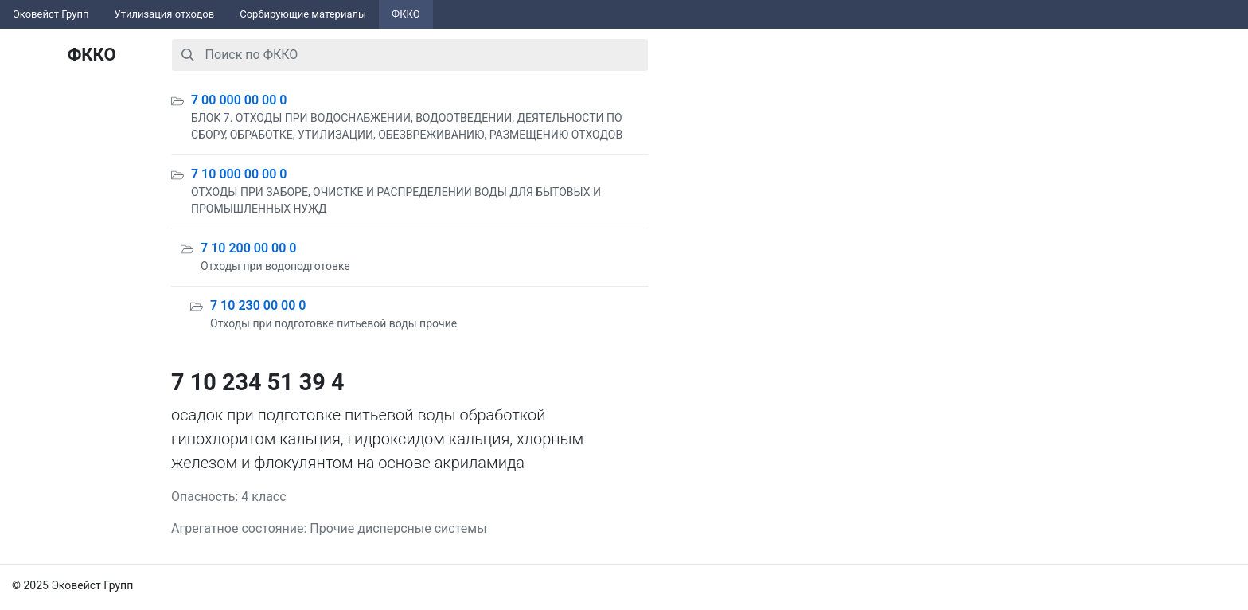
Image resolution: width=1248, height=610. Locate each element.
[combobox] (410, 55)
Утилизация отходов (165, 14)
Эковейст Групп (51, 14)
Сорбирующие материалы (303, 14)
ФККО (406, 14)
